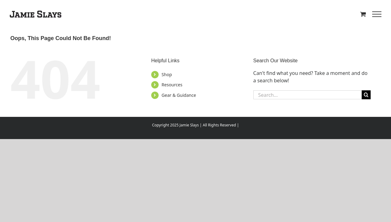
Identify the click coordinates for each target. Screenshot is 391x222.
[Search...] (307, 94)
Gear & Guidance (179, 95)
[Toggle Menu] (377, 14)
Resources (172, 85)
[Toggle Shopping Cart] (363, 14)
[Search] (366, 94)
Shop (167, 74)
